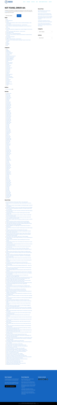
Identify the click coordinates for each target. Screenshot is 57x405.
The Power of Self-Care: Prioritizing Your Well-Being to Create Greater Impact (18, 254)
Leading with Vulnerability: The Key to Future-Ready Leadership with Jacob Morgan (19, 207)
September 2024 (8, 93)
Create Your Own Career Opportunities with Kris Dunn (14, 361)
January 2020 (8, 118)
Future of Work (8, 65)
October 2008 (8, 196)
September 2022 (8, 107)
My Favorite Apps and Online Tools (11, 347)
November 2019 (8, 120)
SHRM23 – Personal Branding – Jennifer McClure (13, 38)
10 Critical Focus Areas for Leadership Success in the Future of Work (17, 262)
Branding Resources (9, 20)
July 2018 (7, 124)
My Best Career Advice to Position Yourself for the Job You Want (16, 290)
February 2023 (8, 102)
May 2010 (7, 177)
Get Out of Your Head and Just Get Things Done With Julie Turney (16, 334)
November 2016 (8, 138)
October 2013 (8, 152)
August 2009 (8, 185)
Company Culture (9, 53)
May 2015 (7, 142)
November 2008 (8, 195)
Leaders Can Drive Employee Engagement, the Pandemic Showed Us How (17, 299)
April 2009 (7, 190)
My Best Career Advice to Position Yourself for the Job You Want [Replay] (17, 221)
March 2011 (8, 170)
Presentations (8, 79)
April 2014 (7, 148)
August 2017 (8, 133)
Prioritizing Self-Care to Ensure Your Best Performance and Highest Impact (18, 285)
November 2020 (8, 113)
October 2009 (8, 183)
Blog (7, 19)
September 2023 (8, 97)
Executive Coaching (9, 62)
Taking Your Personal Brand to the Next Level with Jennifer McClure (16, 358)
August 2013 (8, 154)
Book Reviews (8, 51)
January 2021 (8, 111)
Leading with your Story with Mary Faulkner (13, 364)
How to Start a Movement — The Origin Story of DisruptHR (15, 348)
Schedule (7, 44)
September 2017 (8, 132)
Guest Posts (8, 66)
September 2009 (8, 184)
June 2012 (7, 162)
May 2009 (7, 189)
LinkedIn (7, 73)
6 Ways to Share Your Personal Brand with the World (14, 357)
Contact (7, 21)
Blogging (7, 50)
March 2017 (8, 135)
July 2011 (7, 169)
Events (7, 61)
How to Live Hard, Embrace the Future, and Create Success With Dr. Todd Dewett (18, 307)
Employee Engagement (9, 58)
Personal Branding (9, 76)
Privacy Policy (8, 37)
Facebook (7, 64)
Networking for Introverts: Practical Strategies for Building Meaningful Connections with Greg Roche (45, 17)
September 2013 (8, 153)
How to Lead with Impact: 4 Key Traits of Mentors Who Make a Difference (17, 248)
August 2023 (8, 98)
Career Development (9, 52)
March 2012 (8, 163)
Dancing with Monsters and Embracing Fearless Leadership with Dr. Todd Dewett (19, 271)
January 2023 (8, 103)
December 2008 (8, 194)
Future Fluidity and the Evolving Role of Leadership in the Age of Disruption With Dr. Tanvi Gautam (45, 24)
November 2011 (8, 165)
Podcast (7, 78)
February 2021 (8, 110)
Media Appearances (9, 74)
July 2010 (7, 175)
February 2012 (8, 164)
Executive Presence (9, 63)
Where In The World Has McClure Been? (12, 352)
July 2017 (7, 134)
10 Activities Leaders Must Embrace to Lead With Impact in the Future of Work (18, 280)
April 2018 (7, 127)
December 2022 (8, 104)
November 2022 (8, 105)
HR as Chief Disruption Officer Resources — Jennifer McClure (15, 31)
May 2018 (7, 126)
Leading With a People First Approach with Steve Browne (15, 340)
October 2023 (8, 96)
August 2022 (8, 108)
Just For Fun (8, 71)
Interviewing (8, 68)
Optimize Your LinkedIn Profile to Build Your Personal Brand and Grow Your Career (19, 277)
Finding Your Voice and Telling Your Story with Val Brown (15, 354)
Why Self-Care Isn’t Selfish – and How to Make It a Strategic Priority (16, 350)
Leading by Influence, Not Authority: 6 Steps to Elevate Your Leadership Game (18, 251)
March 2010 (8, 179)
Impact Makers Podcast (10, 32)
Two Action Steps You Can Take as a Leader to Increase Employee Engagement (18, 305)
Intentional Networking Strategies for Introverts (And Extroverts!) (16, 349)
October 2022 (8, 106)
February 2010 (8, 180)
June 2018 (7, 125)
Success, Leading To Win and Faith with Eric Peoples (14, 353)
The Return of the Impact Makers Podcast (12, 306)
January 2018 (8, 131)
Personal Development (9, 77)
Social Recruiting (9, 81)
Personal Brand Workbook (10, 36)
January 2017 (8, 137)
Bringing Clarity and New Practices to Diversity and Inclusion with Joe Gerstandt (18, 356)
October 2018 (8, 121)
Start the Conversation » (10, 386)
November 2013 (8, 151)
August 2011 (8, 168)
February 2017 (8, 136)
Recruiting (8, 80)
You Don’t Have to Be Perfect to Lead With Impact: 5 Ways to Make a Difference (18, 233)
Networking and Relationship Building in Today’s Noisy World (16, 363)
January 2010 (8, 181)
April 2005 (7, 197)
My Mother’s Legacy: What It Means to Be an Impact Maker (15, 279)
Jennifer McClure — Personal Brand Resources (13, 33)
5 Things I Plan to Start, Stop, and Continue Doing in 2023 (15, 281)
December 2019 (8, 119)
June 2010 (7, 176)
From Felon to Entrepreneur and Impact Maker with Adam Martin (16, 355)
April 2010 (7, 178)
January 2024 (8, 95)
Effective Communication (10, 57)
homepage (6, 11)
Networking (8, 75)
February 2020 (8, 117)
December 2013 (8, 150)
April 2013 (7, 156)
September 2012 (8, 160)
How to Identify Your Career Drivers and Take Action (14, 343)
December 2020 (8, 112)
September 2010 (8, 174)
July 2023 (7, 99)
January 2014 (8, 149)
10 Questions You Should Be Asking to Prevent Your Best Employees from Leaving (19, 282)
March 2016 (8, 140)
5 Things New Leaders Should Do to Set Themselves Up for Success (16, 229)
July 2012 (7, 161)
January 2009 (8, 193)
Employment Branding (9, 59)
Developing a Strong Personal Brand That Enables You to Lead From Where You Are (19, 337)
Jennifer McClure (9, 89)
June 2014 (7, 147)
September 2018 (8, 122)
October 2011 (8, 166)
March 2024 (8, 94)
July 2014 (7, 146)
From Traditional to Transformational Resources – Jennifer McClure (16, 24)
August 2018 (8, 123)
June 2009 (7, 188)
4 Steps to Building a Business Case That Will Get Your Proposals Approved (18, 222)
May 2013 (7, 155)
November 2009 (8, 182)
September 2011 (8, 167)
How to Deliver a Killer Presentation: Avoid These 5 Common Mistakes (17, 236)
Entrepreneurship (9, 60)
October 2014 (8, 145)
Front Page (8, 28)
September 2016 (8, 139)
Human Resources (9, 67)
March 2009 (8, 191)
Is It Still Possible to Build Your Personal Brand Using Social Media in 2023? (18, 278)
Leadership (8, 72)
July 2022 (7, 109)
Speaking (7, 43)
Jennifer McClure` (9, 2)
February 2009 (8, 192)
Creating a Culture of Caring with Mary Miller (13, 362)
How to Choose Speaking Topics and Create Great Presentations (16, 351)
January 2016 (8, 141)
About (7, 42)
